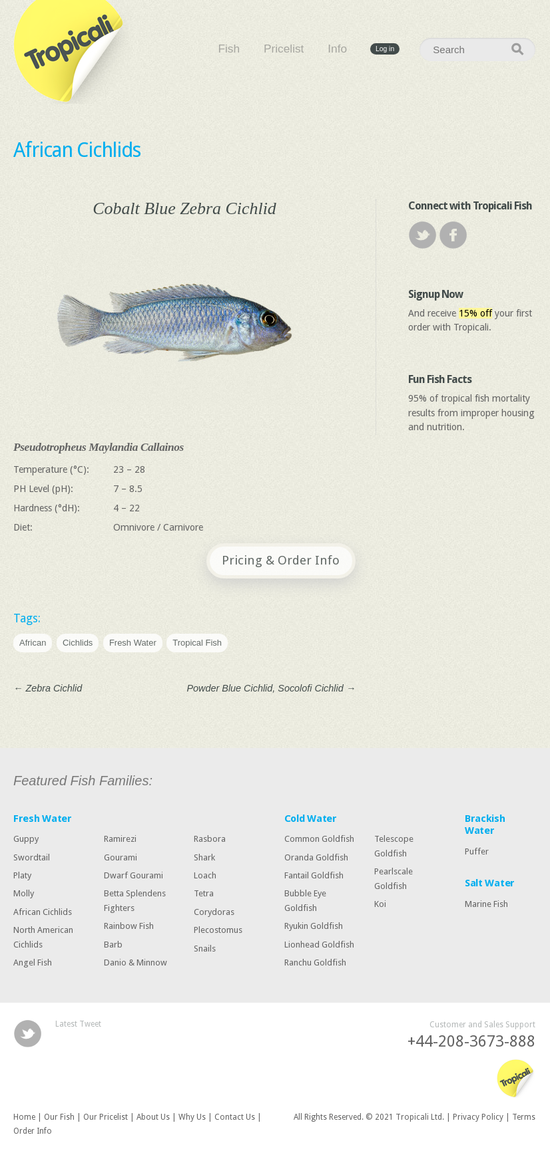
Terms (523, 1117)
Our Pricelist (105, 1117)
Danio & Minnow (135, 962)
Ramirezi (120, 839)
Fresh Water (132, 643)
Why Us (192, 1117)
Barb (113, 945)
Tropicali (73, 52)
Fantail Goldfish (314, 875)
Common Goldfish (319, 839)
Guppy (26, 839)
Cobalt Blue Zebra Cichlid (184, 208)
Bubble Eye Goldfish (305, 900)
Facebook (453, 235)
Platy (22, 875)
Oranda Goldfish (316, 857)
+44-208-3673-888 (471, 1042)
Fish (229, 49)
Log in (385, 49)
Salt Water (490, 883)
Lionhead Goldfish (319, 945)
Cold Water (310, 819)
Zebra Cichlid (47, 688)
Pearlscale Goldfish (393, 878)
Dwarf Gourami (133, 875)
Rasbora (210, 839)
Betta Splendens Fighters (135, 900)
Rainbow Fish (129, 926)
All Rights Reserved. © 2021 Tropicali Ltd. (369, 1117)
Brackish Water (485, 824)
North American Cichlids (43, 937)
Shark (204, 857)
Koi (380, 904)
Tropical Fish (197, 643)
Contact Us (234, 1117)
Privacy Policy (478, 1117)
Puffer (477, 851)
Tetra (204, 893)
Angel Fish (32, 962)
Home (24, 1117)
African (32, 643)
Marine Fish (486, 903)
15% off (475, 313)
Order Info (32, 1131)
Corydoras (214, 912)
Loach (205, 875)
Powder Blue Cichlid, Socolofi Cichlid (271, 688)
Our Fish (59, 1117)
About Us (153, 1117)
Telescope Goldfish (393, 846)
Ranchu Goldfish (315, 962)
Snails (205, 948)
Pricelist (284, 49)
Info (337, 49)
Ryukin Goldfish (313, 926)
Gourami (120, 857)
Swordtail (31, 857)
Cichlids (78, 643)
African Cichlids (76, 150)
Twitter (422, 235)
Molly (23, 893)
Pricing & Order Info (281, 560)
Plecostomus (218, 930)
